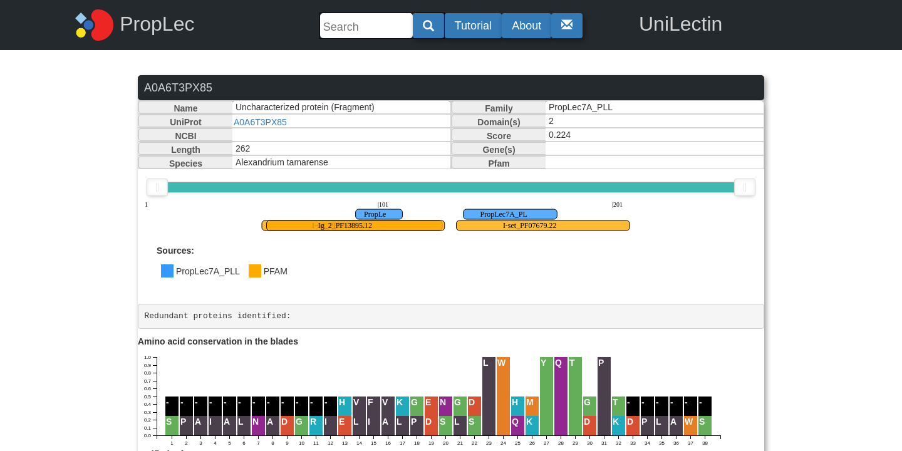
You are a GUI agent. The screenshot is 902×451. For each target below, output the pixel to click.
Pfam (498, 163)
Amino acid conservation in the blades (218, 341)
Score (499, 136)
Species (185, 163)
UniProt (186, 122)
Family (498, 108)
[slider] (157, 187)
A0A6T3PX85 (260, 122)
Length (185, 149)
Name (185, 108)
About (526, 25)
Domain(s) (498, 122)
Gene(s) (498, 149)
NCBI (185, 136)
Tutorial (473, 25)
